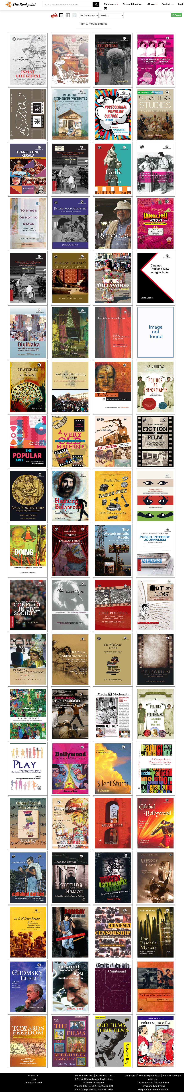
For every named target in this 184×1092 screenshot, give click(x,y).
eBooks (152, 3)
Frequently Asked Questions (153, 1089)
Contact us (167, 3)
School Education (132, 3)
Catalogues (111, 3)
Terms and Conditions (153, 1085)
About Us (33, 1075)
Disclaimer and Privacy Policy (153, 1082)
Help (33, 1078)
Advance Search (33, 1082)
